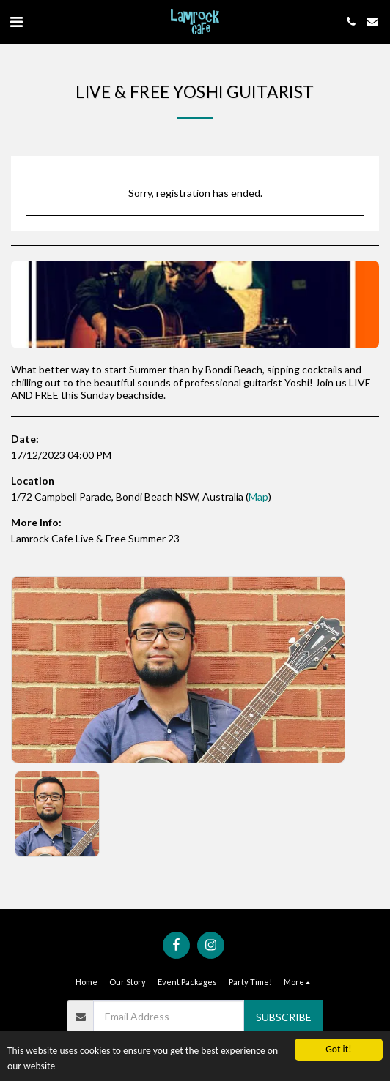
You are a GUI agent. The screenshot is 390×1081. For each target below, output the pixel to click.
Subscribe (284, 1017)
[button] (16, 21)
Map (258, 496)
